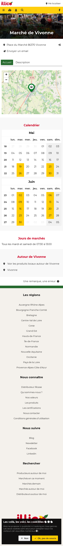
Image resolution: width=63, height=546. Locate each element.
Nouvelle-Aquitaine (31, 351)
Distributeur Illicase (31, 387)
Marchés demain (31, 483)
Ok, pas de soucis (45, 538)
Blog (31, 438)
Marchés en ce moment (32, 478)
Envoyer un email (15, 51)
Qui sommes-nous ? (31, 392)
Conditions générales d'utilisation (31, 418)
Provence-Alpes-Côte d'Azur (31, 367)
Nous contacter (31, 413)
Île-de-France (31, 341)
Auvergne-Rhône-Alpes (31, 304)
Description (23, 62)
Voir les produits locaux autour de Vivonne (31, 263)
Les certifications (32, 408)
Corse (32, 325)
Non (24, 538)
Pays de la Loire (31, 362)
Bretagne (31, 315)
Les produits (31, 402)
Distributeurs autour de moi (31, 494)
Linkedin (31, 453)
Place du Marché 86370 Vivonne (24, 44)
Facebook (31, 448)
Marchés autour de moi (31, 488)
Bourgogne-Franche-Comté (31, 310)
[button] (31, 89)
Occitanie (31, 357)
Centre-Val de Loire (31, 320)
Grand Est (31, 330)
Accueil (7, 62)
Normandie (31, 346)
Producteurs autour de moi (31, 473)
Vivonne (10, 269)
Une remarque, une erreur (41, 281)
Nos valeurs (31, 397)
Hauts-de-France (31, 336)
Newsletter (31, 443)
